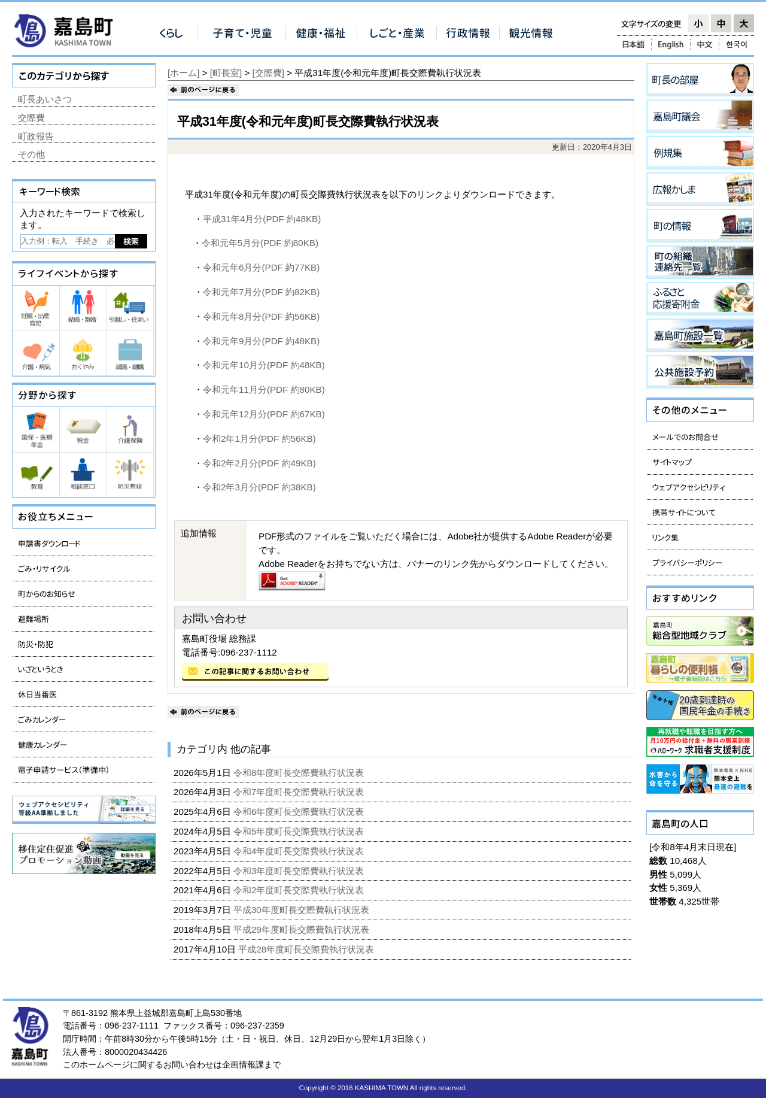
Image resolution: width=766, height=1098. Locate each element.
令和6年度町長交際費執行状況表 (300, 811)
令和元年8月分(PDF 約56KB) (261, 316)
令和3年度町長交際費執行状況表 (300, 871)
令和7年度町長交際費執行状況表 (300, 792)
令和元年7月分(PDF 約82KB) (261, 292)
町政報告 (36, 136)
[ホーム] (183, 73)
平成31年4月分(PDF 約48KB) (262, 219)
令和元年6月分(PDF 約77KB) (261, 267)
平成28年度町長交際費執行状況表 (307, 949)
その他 (31, 154)
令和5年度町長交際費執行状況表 (300, 831)
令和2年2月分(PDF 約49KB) (259, 463)
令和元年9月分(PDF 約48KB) (261, 341)
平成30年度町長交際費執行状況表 (302, 910)
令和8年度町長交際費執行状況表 (300, 773)
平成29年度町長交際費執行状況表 (302, 929)
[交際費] (268, 73)
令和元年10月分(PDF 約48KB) (264, 365)
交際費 (31, 118)
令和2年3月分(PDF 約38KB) (259, 487)
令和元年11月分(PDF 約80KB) (264, 389)
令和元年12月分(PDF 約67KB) (264, 414)
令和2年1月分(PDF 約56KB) (259, 438)
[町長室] (226, 73)
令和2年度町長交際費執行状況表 (300, 890)
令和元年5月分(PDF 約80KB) (260, 243)
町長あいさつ (45, 99)
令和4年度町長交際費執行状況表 (300, 851)
